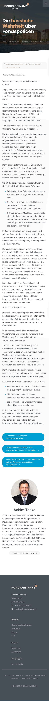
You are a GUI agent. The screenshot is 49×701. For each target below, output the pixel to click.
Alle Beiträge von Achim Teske (23, 553)
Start (8, 64)
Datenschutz (18, 675)
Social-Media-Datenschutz (35, 675)
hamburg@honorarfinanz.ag (24, 609)
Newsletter (16, 629)
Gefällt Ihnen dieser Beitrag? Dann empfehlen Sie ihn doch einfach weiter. (21, 448)
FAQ (13, 636)
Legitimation (16, 652)
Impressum (15, 679)
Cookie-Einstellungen (30, 679)
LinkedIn (17, 664)
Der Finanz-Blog (17, 64)
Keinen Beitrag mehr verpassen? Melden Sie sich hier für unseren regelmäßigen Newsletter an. (23, 462)
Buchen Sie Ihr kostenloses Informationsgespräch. (16, 437)
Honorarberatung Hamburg (22, 625)
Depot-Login (16, 648)
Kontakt (14, 632)
